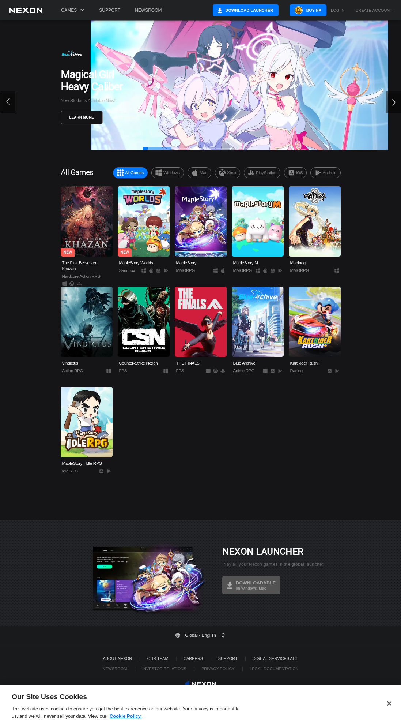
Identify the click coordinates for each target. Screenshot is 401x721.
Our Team (158, 658)
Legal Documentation (274, 668)
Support (109, 10)
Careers (193, 658)
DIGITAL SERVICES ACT (275, 658)
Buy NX (307, 10)
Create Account (373, 10)
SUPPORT (228, 658)
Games (72, 10)
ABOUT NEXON (117, 658)
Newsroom (148, 10)
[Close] (389, 713)
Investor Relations (164, 668)
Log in (337, 10)
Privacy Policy (218, 668)
